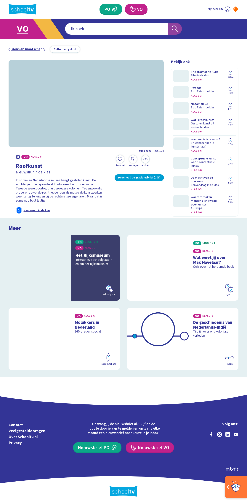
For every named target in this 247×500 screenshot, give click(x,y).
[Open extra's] (236, 487)
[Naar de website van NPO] (235, 9)
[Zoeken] (175, 29)
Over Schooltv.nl (23, 433)
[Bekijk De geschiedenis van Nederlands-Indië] (182, 335)
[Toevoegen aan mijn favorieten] (120, 161)
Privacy (15, 439)
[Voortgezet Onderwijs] (132, 9)
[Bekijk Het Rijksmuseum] (64, 264)
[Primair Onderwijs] (114, 9)
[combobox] (116, 29)
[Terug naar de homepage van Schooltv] (22, 9)
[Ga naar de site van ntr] (232, 465)
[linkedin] (228, 431)
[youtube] (236, 431)
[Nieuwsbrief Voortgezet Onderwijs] (150, 444)
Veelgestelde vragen (27, 427)
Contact (16, 421)
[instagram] (219, 431)
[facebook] (211, 431)
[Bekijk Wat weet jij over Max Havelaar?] (182, 264)
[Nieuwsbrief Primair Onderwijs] (97, 444)
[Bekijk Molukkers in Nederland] (64, 335)
